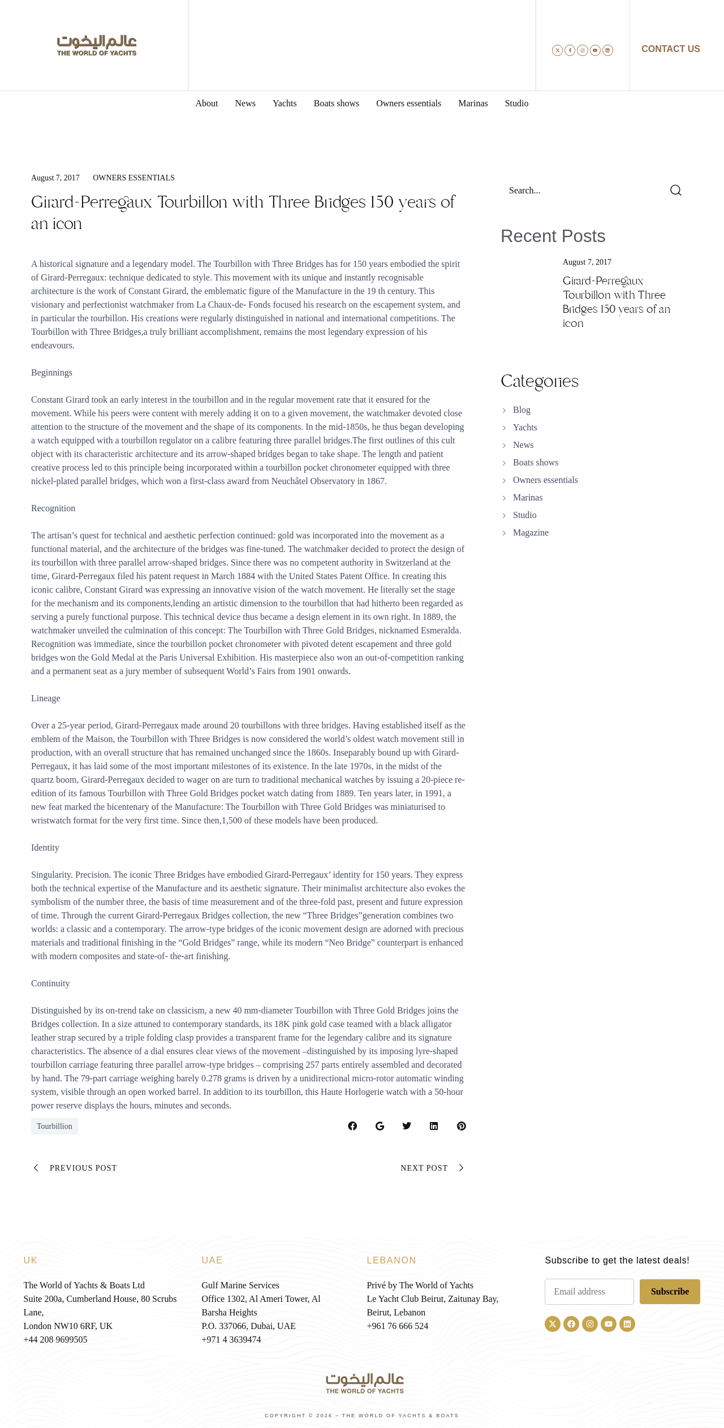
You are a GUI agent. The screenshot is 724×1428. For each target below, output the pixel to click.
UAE (212, 1260)
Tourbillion (54, 1126)
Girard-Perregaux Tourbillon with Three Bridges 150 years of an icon (616, 302)
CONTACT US (670, 49)
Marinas (527, 497)
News (523, 445)
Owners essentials (134, 178)
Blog (522, 410)
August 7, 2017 (55, 178)
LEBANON (391, 1260)
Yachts (525, 427)
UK (31, 1260)
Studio (525, 515)
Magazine (531, 532)
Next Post (433, 1168)
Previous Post (74, 1168)
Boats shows (535, 462)
